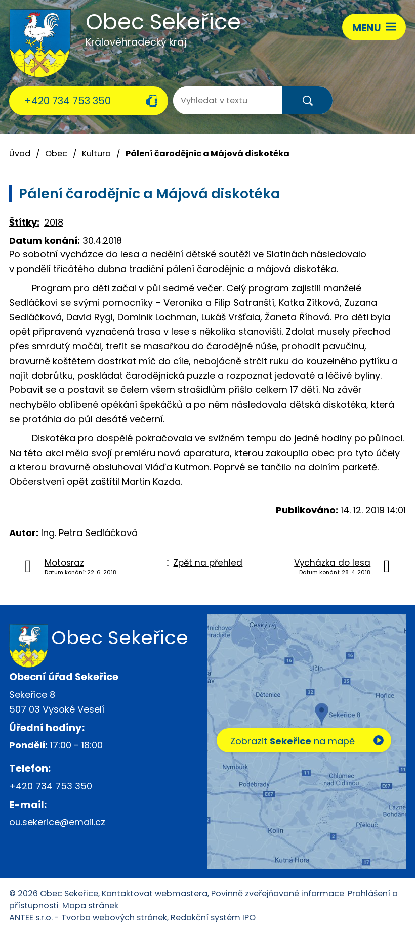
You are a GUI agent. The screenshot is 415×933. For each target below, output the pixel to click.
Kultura (96, 153)
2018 (53, 222)
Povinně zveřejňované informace (277, 893)
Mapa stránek (90, 905)
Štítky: (24, 222)
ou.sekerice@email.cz (57, 822)
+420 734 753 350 (67, 101)
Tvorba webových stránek (114, 917)
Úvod (19, 153)
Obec (56, 153)
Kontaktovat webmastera (155, 893)
